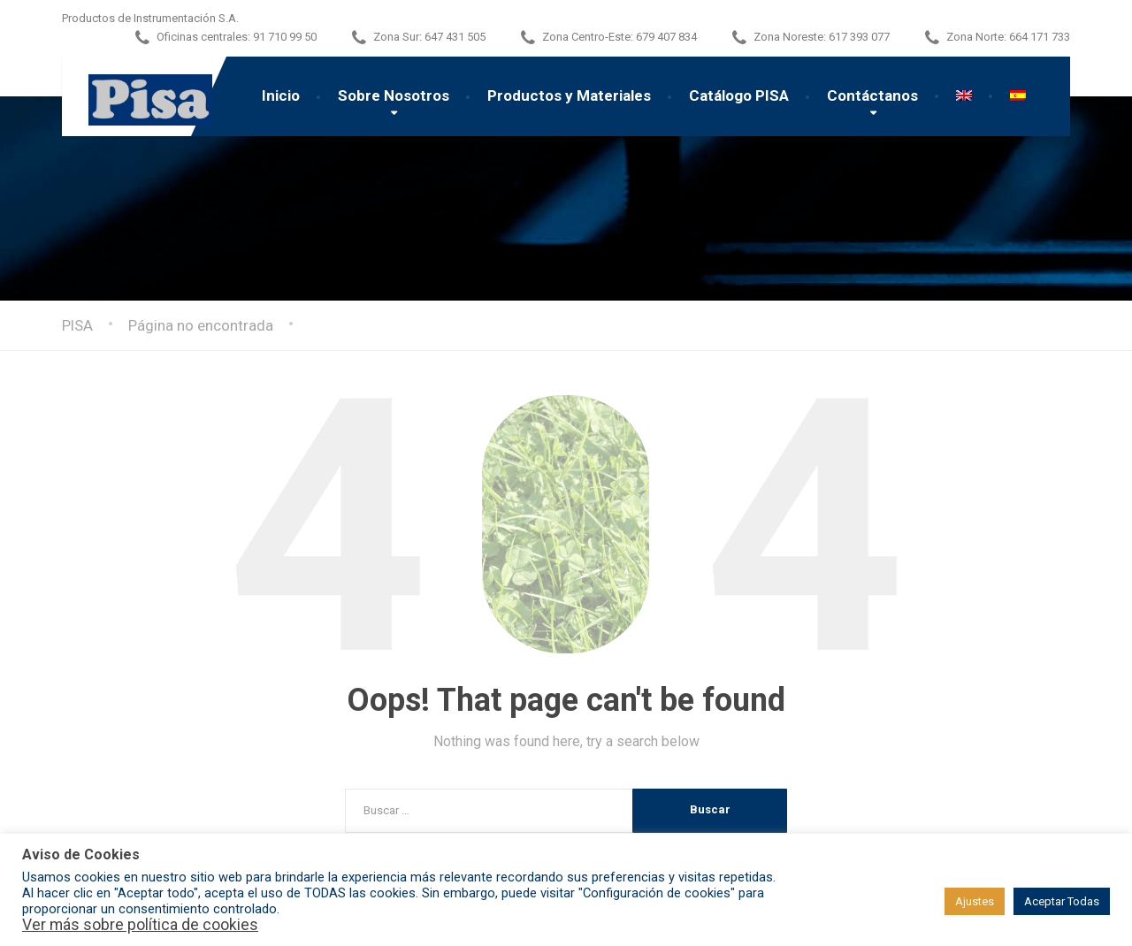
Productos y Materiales (569, 95)
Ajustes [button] (974, 901)
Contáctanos (872, 95)
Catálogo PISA (739, 95)
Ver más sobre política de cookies (140, 925)
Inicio (281, 95)
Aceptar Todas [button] (1061, 901)
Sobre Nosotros (393, 95)
